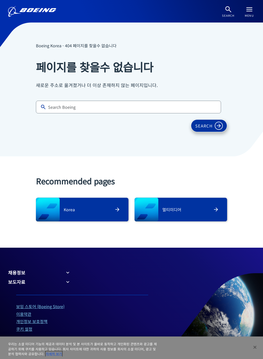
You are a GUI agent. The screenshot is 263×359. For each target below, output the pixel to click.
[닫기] (254, 347)
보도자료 (39, 282)
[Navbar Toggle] (249, 11)
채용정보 (39, 272)
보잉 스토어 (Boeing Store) (40, 306)
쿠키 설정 (24, 329)
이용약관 (23, 314)
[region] (131, 347)
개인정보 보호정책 (32, 321)
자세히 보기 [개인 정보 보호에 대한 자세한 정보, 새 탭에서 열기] (54, 353)
